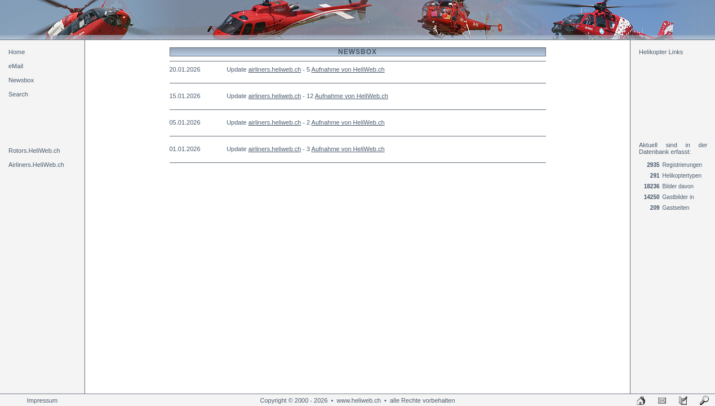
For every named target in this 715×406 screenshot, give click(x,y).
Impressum (42, 400)
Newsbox (21, 80)
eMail (15, 66)
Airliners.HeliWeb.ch (36, 164)
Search (18, 94)
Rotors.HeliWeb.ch (34, 150)
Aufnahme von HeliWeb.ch (348, 69)
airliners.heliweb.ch (274, 69)
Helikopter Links (661, 51)
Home (16, 51)
